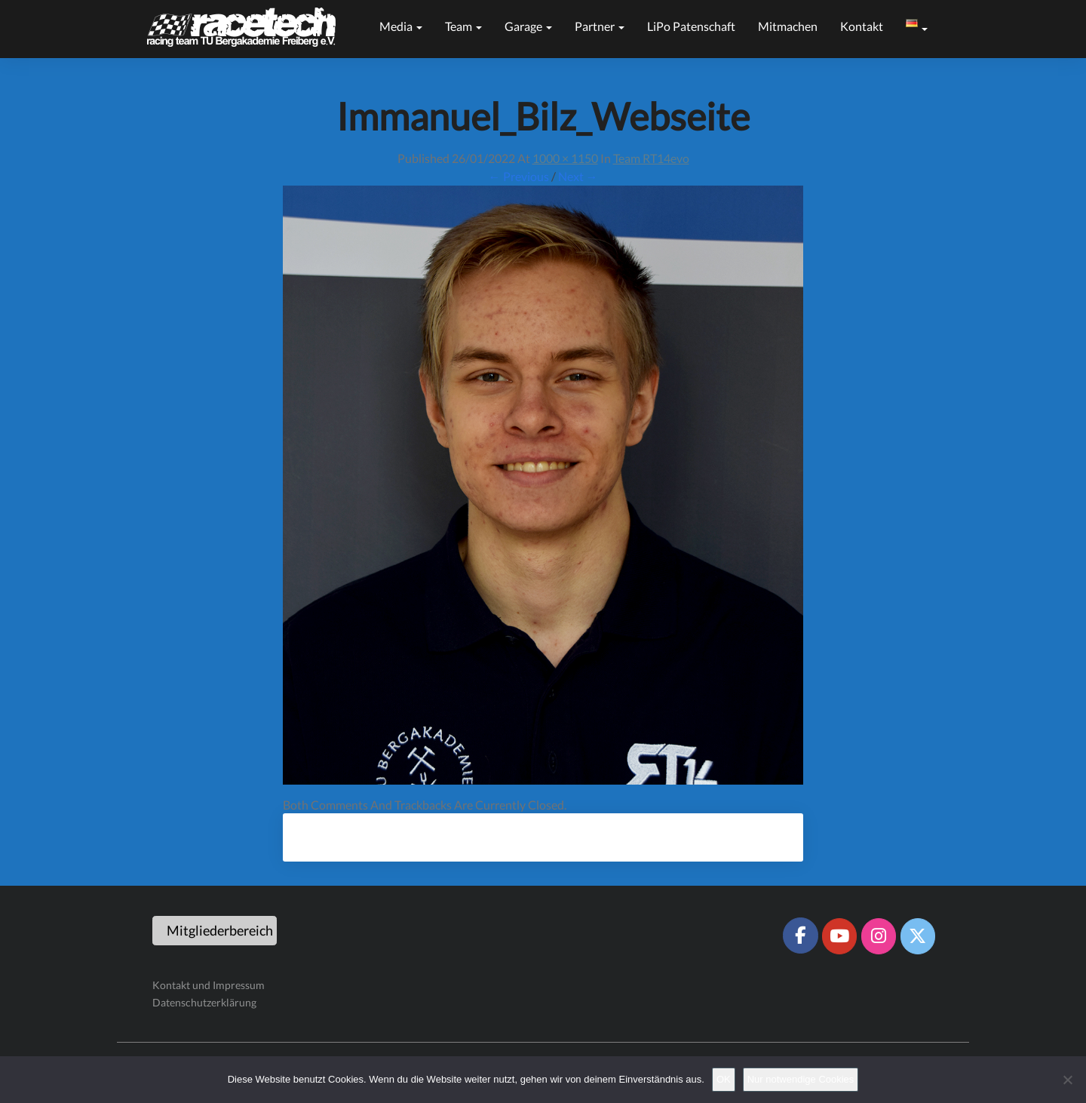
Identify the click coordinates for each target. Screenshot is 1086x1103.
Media (400, 26)
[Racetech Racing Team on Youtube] (839, 936)
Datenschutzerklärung (204, 1002)
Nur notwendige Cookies (800, 1079)
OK (723, 1079)
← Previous (519, 176)
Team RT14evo (651, 158)
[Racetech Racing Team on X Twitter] (917, 936)
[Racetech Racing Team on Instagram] (878, 936)
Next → (578, 176)
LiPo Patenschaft (691, 26)
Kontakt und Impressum (208, 985)
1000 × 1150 (565, 158)
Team (463, 26)
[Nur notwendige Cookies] (1067, 1079)
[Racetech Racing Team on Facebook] (800, 935)
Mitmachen (788, 26)
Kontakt (861, 26)
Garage (528, 26)
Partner (599, 26)
